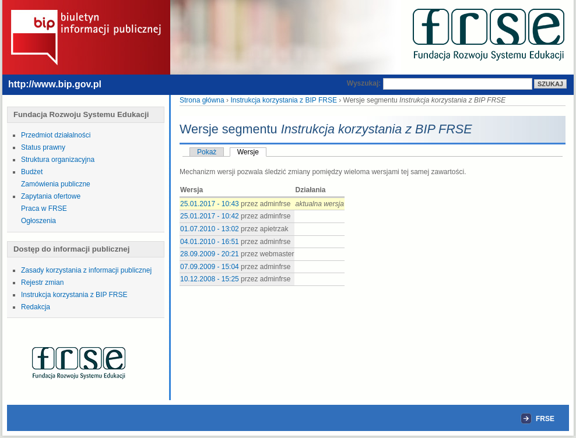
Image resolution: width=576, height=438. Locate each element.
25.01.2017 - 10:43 (209, 204)
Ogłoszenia (38, 221)
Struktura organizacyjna (57, 160)
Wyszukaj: (365, 83)
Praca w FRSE (44, 208)
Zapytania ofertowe (50, 196)
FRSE (488, 35)
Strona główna (202, 100)
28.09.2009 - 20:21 (209, 254)
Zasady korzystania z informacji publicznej (86, 270)
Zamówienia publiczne (55, 184)
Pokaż (206, 152)
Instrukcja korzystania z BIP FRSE (74, 295)
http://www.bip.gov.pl (54, 84)
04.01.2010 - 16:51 (209, 242)
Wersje (248, 152)
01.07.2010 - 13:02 (209, 229)
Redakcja (35, 307)
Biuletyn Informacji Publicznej (86, 36)
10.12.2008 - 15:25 (209, 279)
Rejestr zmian (42, 282)
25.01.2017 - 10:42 (209, 216)
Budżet (32, 172)
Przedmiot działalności (55, 135)
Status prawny (43, 147)
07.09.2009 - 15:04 (209, 267)
